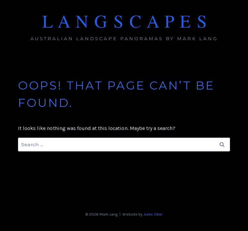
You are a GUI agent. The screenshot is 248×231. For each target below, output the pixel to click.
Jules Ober (153, 214)
